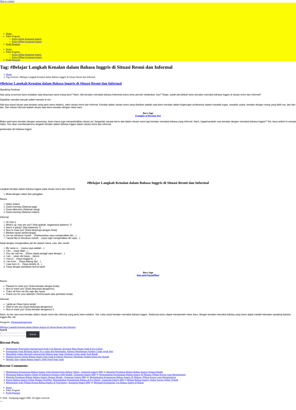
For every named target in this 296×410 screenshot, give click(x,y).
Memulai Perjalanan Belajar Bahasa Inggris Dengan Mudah (134, 372)
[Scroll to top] (1, 401)
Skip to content (7, 1)
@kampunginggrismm (21, 322)
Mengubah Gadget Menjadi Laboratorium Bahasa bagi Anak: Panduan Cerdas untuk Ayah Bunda (52, 354)
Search (3, 330)
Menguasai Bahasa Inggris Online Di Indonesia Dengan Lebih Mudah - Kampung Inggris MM (51, 374)
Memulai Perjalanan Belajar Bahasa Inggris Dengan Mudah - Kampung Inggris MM (46, 377)
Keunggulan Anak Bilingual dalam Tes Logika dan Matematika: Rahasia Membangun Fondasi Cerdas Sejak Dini (59, 351)
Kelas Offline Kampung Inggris (27, 41)
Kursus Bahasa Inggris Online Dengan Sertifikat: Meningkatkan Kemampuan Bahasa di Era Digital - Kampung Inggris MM (65, 380)
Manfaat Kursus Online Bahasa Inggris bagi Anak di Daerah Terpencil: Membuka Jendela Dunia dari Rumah (57, 356)
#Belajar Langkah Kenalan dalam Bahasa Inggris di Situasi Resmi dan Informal (61, 83)
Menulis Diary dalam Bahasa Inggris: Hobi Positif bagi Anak (35, 359)
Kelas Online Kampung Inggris (26, 39)
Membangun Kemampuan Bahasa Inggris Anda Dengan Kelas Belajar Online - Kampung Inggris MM (54, 372)
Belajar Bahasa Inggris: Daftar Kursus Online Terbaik (152, 380)
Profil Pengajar (13, 44)
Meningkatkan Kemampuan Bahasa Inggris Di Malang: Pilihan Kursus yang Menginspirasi (142, 374)
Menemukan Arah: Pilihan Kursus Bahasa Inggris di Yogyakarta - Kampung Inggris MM (48, 382)
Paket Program (13, 36)
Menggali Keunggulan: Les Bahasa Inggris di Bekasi (119, 382)
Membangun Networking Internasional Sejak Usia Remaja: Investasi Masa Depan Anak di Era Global (54, 349)
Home (9, 33)
